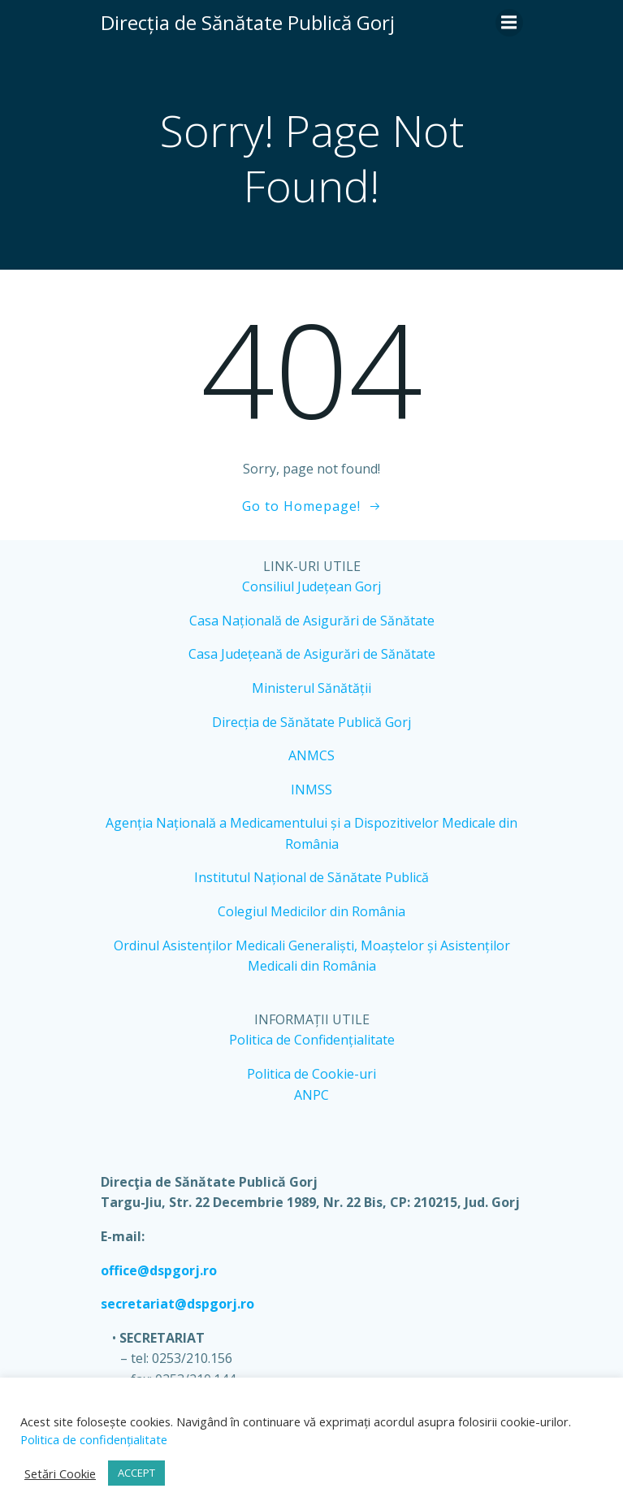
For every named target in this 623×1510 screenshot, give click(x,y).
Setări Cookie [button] (60, 1473)
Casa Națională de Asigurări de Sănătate (312, 621)
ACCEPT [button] (136, 1472)
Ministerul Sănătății (311, 688)
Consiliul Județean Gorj (311, 586)
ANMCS (311, 755)
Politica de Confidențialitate (312, 1040)
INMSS (311, 789)
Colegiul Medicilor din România (311, 911)
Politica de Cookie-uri (311, 1074)
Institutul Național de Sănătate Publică (311, 877)
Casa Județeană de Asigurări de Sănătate (311, 654)
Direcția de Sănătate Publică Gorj (311, 722)
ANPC (311, 1095)
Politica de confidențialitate (93, 1439)
